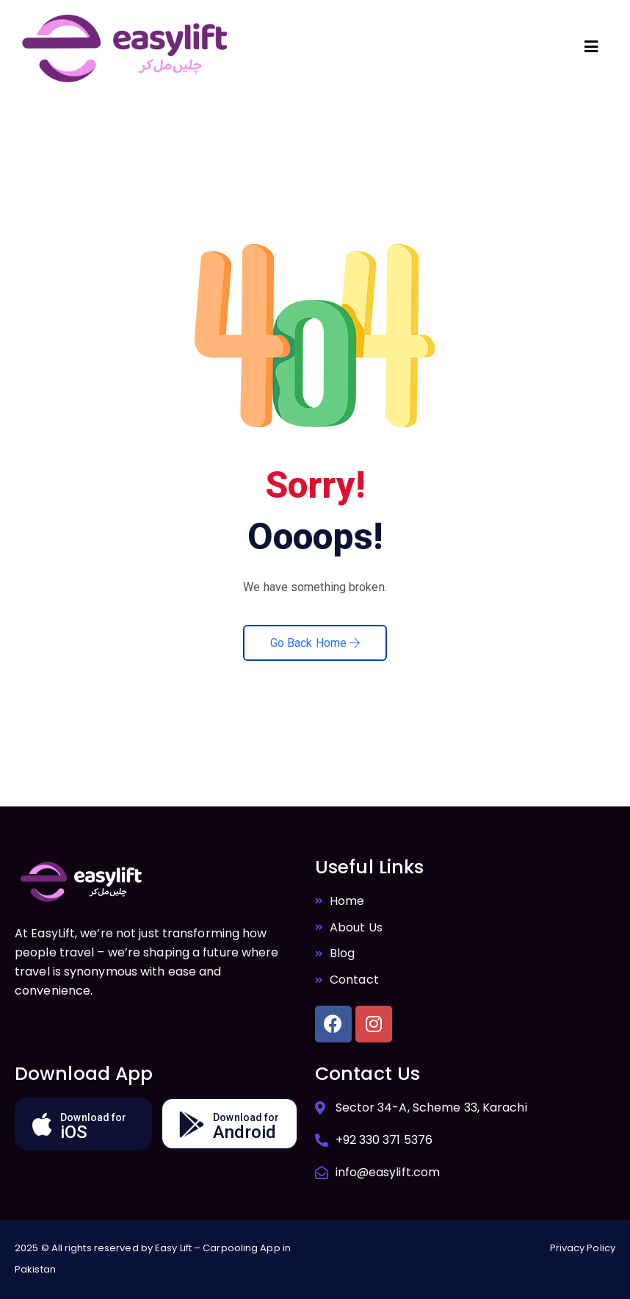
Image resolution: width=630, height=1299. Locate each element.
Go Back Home (315, 643)
